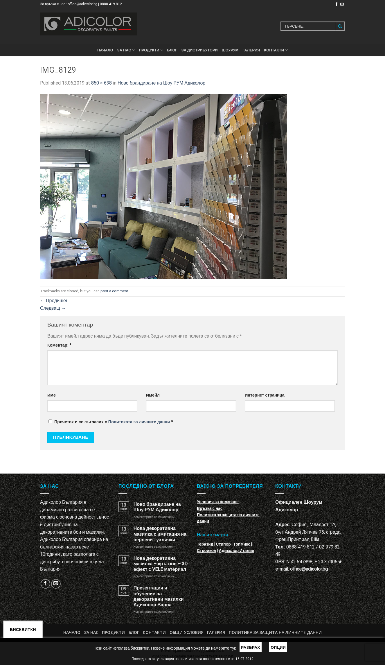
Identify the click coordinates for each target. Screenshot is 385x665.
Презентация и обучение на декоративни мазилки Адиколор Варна (159, 596)
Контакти (154, 632)
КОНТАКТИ (276, 50)
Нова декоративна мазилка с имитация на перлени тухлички (160, 534)
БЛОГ (172, 50)
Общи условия (187, 632)
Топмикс (241, 544)
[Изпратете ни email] (342, 4)
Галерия (251, 50)
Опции (278, 647)
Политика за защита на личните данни (275, 632)
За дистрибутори (199, 50)
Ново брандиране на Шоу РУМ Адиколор (161, 83)
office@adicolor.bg (309, 569)
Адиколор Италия (236, 550)
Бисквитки (23, 629)
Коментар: (59, 345)
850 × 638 (101, 83)
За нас (126, 50)
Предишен (54, 300)
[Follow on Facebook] (336, 4)
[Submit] (340, 26)
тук (233, 648)
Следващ (53, 308)
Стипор (223, 544)
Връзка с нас (209, 508)
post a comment (114, 291)
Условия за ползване (218, 501)
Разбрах (250, 647)
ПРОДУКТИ (151, 50)
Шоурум (230, 50)
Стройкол (206, 550)
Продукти (113, 632)
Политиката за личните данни (139, 422)
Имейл (153, 395)
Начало (105, 50)
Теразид (205, 544)
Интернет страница (265, 395)
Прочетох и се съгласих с (110, 422)
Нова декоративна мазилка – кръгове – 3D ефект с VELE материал (161, 563)
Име (51, 395)
